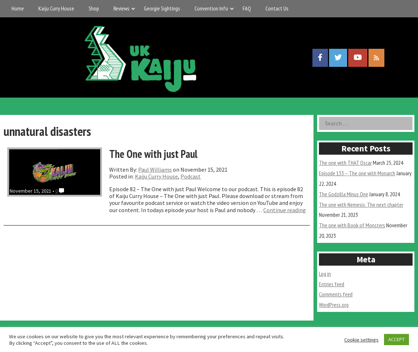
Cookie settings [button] (361, 339)
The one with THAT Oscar (345, 162)
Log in (325, 273)
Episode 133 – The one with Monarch (357, 173)
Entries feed (331, 284)
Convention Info (211, 8)
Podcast (190, 176)
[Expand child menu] (133, 8)
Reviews (121, 8)
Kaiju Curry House (56, 8)
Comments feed (336, 294)
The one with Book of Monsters (352, 225)
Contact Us (277, 8)
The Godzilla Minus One (343, 194)
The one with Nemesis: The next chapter (361, 204)
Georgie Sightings (162, 8)
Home (18, 8)
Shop (94, 8)
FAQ (247, 8)
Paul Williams (155, 169)
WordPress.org (334, 304)
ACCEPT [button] (396, 339)
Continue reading (284, 210)
